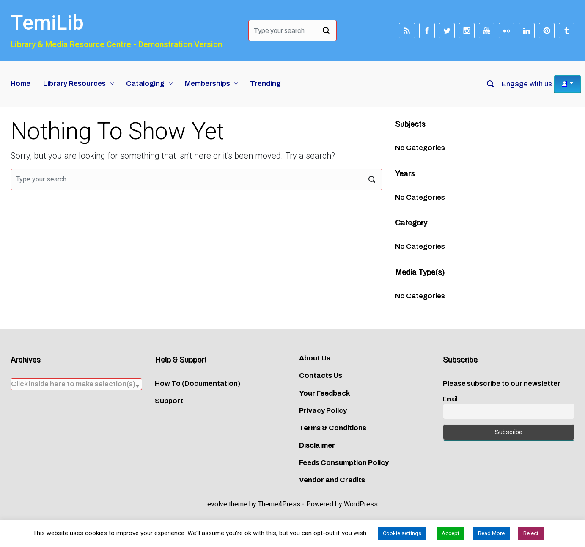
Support (169, 401)
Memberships (207, 84)
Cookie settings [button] (402, 533)
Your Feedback (324, 393)
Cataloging (145, 84)
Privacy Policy (323, 411)
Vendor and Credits (332, 480)
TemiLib (47, 23)
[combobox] (76, 384)
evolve (217, 504)
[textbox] (76, 384)
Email (450, 399)
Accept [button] (450, 533)
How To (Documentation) (197, 383)
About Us (314, 358)
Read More (491, 533)
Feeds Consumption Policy (344, 463)
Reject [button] (530, 533)
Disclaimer (317, 445)
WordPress (361, 504)
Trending (265, 84)
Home (20, 84)
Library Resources (74, 84)
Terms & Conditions (332, 428)
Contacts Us (320, 375)
